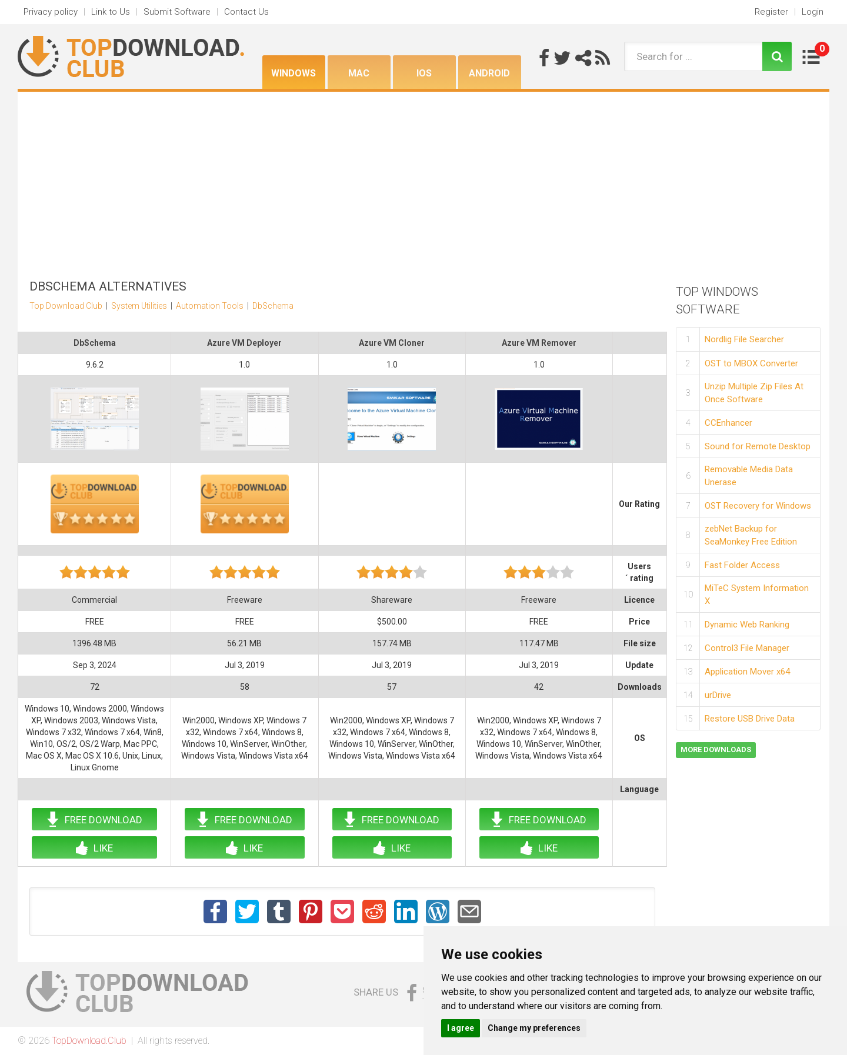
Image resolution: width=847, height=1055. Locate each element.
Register (771, 11)
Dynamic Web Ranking (747, 624)
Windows (293, 73)
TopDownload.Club (89, 1040)
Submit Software (177, 11)
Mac (358, 73)
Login (812, 11)
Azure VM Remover (539, 343)
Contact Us (246, 11)
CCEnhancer (728, 423)
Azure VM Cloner (392, 343)
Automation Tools (210, 306)
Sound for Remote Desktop (758, 446)
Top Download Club (65, 306)
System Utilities (139, 306)
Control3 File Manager (747, 648)
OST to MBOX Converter (751, 363)
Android (489, 73)
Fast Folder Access (742, 565)
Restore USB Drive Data (750, 718)
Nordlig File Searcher (744, 339)
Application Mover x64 (747, 671)
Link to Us (110, 11)
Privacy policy (51, 11)
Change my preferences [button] (534, 1028)
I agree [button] (460, 1028)
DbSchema (273, 306)
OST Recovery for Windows (758, 505)
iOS (424, 73)
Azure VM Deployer (244, 343)
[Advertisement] (423, 180)
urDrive (718, 695)
